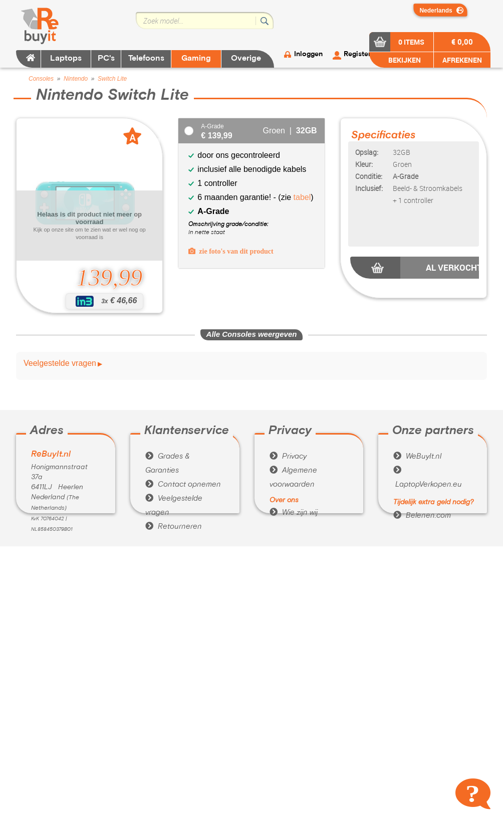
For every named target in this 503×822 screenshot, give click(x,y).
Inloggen (308, 54)
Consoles (41, 78)
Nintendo (76, 78)
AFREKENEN (462, 60)
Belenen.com (422, 515)
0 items (411, 42)
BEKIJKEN (404, 60)
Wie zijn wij (294, 512)
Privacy (288, 456)
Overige (246, 58)
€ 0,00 (462, 42)
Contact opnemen (183, 484)
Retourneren (173, 526)
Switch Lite (112, 78)
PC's (106, 58)
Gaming (196, 58)
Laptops (66, 58)
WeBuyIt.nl (417, 456)
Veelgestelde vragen (60, 363)
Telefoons (146, 58)
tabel (302, 197)
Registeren (361, 54)
